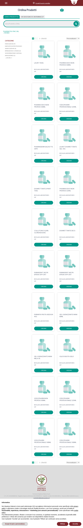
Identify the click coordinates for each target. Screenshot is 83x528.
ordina (43, 77)
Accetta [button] (75, 524)
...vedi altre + (8, 58)
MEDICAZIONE (10, 44)
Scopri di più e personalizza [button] (15, 524)
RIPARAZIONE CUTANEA (13, 51)
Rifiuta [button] (62, 524)
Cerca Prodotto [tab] (12, 17)
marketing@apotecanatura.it (41, 498)
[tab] (32, 17)
